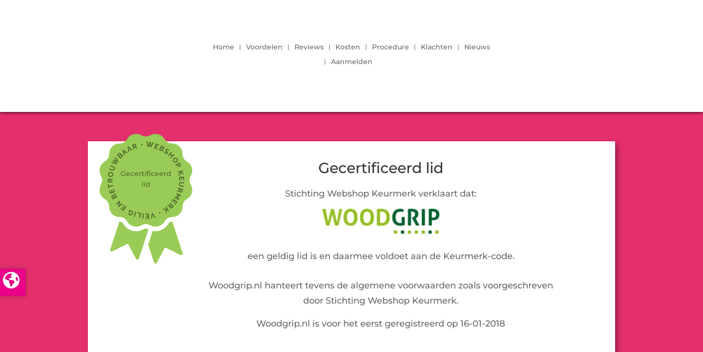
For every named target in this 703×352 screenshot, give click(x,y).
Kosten (347, 47)
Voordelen (264, 47)
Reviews (309, 47)
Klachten (437, 47)
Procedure (390, 47)
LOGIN (588, 52)
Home (223, 47)
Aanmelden (351, 62)
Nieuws (477, 47)
